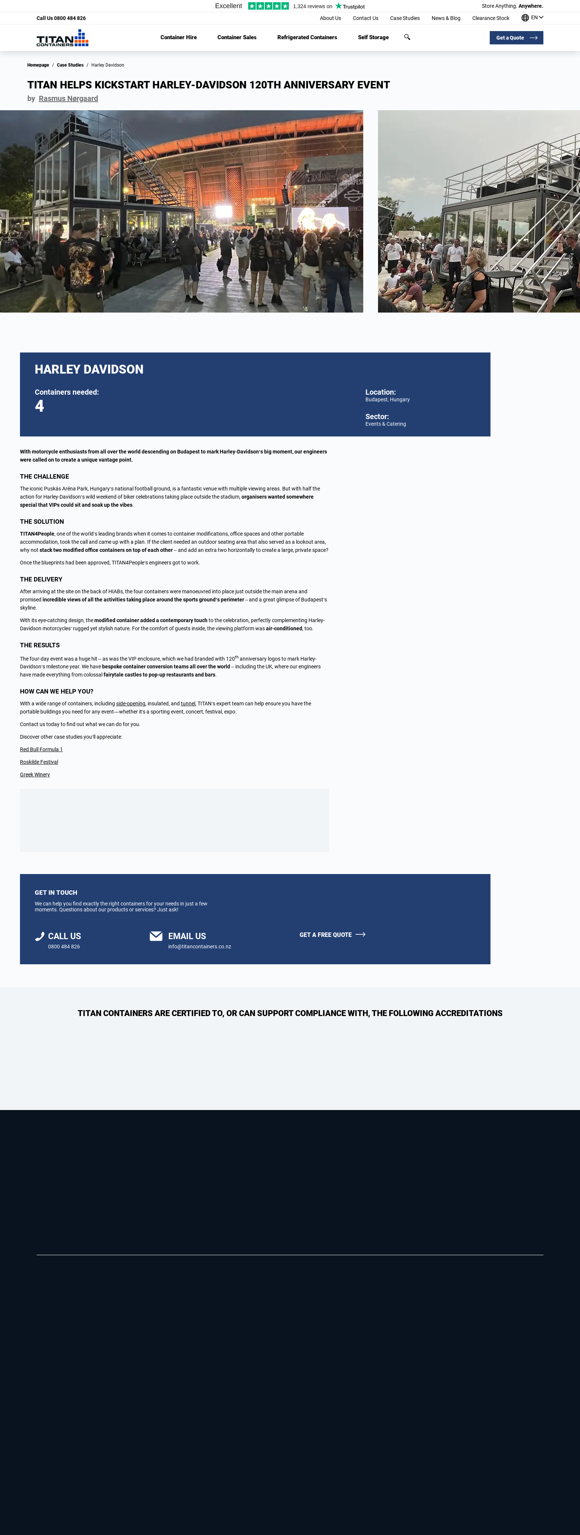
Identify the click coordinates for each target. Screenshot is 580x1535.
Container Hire (179, 37)
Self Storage (373, 37)
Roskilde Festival (39, 762)
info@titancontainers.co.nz (199, 946)
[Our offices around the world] (532, 18)
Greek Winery (35, 774)
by (62, 98)
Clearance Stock (490, 18)
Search (407, 37)
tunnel (188, 703)
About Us (330, 18)
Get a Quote (510, 38)
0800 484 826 (61, 18)
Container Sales (237, 37)
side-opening (130, 703)
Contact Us (365, 18)
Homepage (38, 65)
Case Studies (405, 18)
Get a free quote (326, 934)
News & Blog (446, 18)
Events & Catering (385, 424)
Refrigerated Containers (307, 37)
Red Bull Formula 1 (41, 749)
